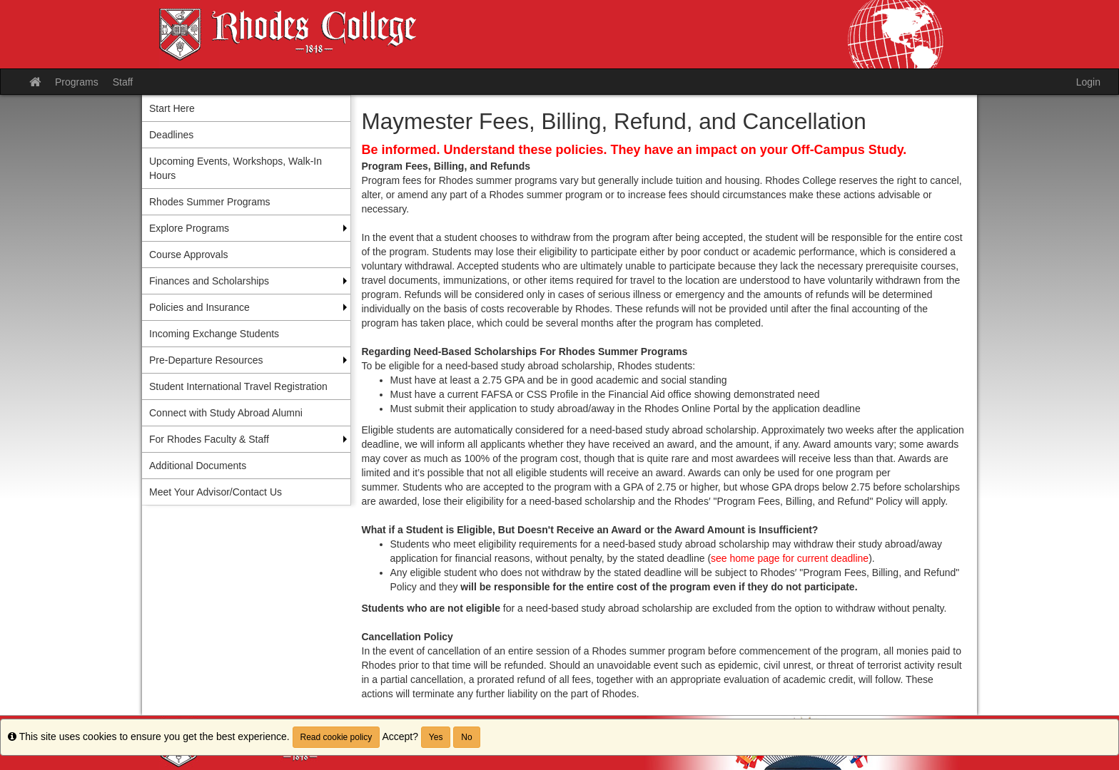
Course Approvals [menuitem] (188, 254)
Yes (436, 737)
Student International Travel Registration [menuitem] (238, 386)
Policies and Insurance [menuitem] (199, 307)
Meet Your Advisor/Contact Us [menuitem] (215, 492)
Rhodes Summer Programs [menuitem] (209, 201)
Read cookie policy (336, 737)
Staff (123, 82)
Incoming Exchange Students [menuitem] (214, 333)
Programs (76, 82)
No (466, 737)
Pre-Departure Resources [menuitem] (206, 360)
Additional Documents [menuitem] (197, 465)
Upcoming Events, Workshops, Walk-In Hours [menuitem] (235, 168)
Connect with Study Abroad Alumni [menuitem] (226, 413)
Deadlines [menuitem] (171, 134)
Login (1088, 82)
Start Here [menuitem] (172, 108)
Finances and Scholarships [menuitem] (209, 281)
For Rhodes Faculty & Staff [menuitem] (209, 439)
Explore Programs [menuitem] (189, 228)
